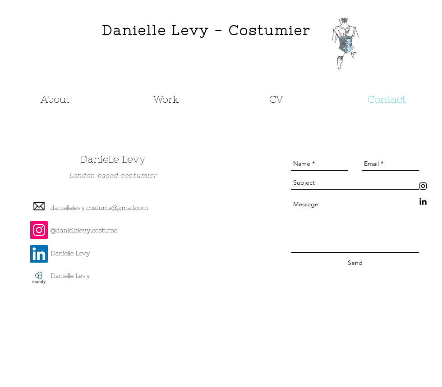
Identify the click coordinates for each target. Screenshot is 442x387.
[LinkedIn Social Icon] (39, 254)
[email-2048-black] (39, 206)
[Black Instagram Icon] (423, 186)
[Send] (355, 263)
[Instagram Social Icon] (39, 230)
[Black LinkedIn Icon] (423, 201)
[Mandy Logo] (39, 278)
